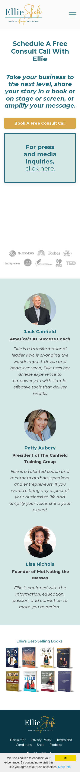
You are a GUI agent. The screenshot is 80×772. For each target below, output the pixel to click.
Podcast (56, 745)
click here (39, 168)
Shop (41, 745)
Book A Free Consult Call (40, 123)
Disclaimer (18, 740)
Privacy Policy (41, 740)
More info (64, 767)
